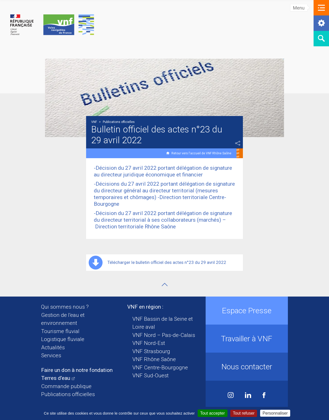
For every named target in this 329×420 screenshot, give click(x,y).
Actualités (53, 347)
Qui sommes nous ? (65, 307)
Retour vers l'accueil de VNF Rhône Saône (201, 153)
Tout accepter (212, 413)
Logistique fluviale (62, 339)
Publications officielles (68, 394)
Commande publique (66, 386)
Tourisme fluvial (60, 331)
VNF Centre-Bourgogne (160, 367)
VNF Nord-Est (148, 343)
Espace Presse (246, 310)
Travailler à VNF (246, 338)
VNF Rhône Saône (154, 359)
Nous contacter (246, 366)
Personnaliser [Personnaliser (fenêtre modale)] (275, 413)
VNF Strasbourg (151, 351)
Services (51, 355)
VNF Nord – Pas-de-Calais (163, 335)
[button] (321, 7)
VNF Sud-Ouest (150, 375)
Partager (238, 143)
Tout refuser (243, 413)
